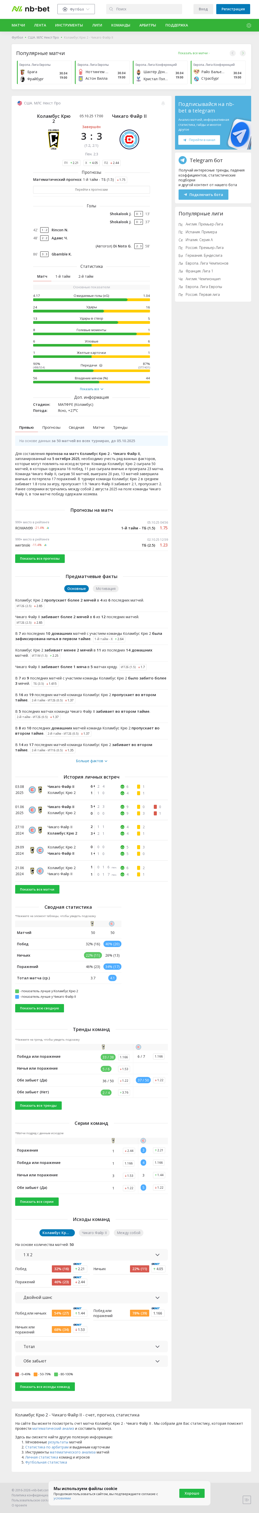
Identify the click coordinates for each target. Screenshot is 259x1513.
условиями (62, 1498)
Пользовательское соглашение (35, 1500)
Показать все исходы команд (45, 1392)
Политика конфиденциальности (36, 1495)
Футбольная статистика (46, 1468)
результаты (58, 1448)
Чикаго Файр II (129, 116)
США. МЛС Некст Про (43, 37)
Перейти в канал (199, 139)
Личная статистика (41, 1463)
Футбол (17, 37)
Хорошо (192, 1493)
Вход (203, 9)
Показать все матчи (37, 895)
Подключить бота (203, 194)
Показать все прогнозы (40, 564)
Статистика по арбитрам (47, 1453)
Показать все (91, 389)
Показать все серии (37, 1207)
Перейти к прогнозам (91, 189)
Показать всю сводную (39, 1014)
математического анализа (73, 1458)
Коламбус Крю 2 (54, 118)
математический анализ (53, 1434)
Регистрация (233, 9)
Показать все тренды (38, 1111)
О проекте (19, 1505)
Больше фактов (91, 767)
